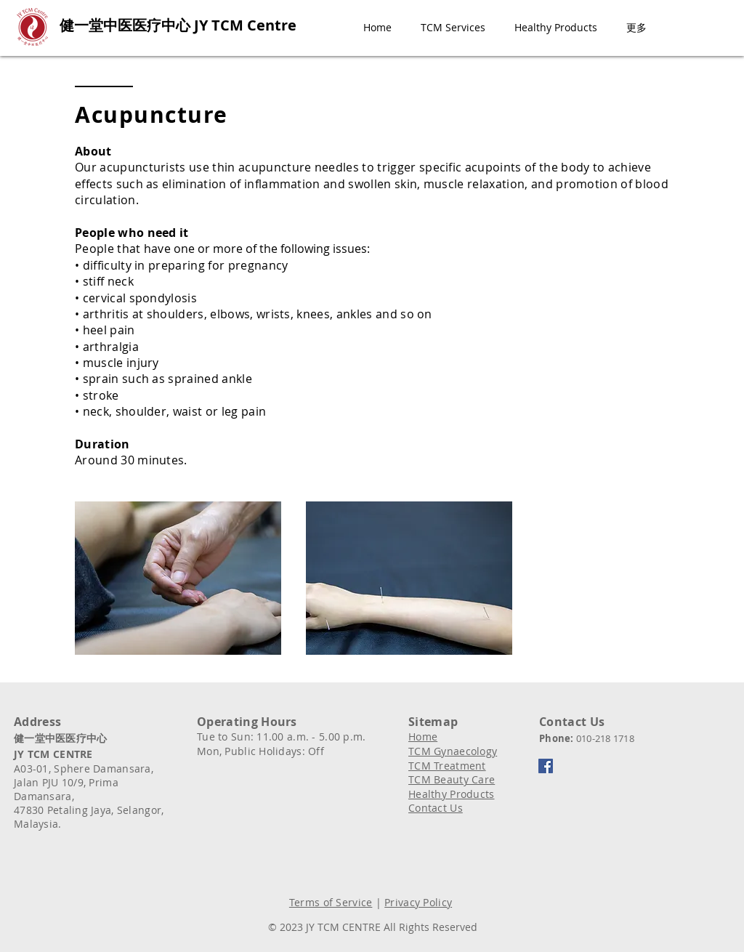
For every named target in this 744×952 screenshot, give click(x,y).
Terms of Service (330, 902)
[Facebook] (545, 766)
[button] (453, 27)
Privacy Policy (418, 902)
